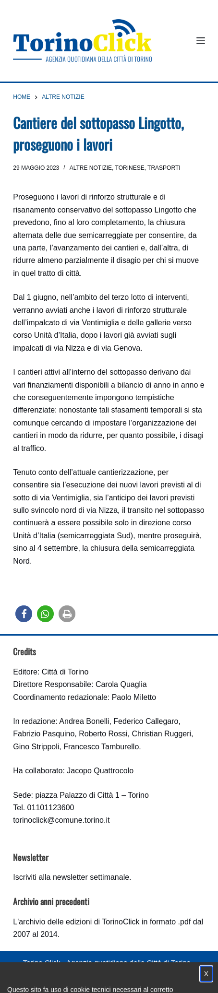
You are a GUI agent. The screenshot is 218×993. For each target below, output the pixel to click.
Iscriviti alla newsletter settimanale (71, 877)
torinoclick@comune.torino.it (61, 820)
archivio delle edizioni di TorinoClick (79, 922)
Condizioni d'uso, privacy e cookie (73, 981)
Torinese (130, 168)
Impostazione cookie (166, 981)
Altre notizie (91, 168)
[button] (23, 613)
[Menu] (200, 40)
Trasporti (163, 168)
